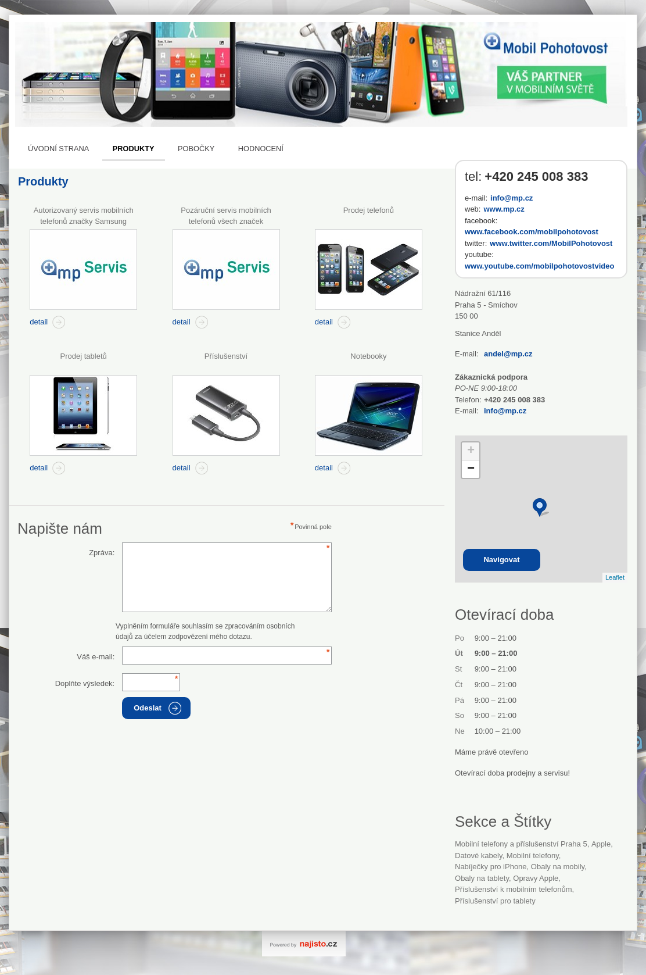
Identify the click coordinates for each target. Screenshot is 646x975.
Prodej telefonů (368, 210)
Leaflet (615, 577)
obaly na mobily (557, 866)
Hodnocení (260, 148)
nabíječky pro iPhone (491, 866)
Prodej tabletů (83, 356)
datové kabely (478, 855)
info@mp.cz (511, 198)
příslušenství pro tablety (495, 901)
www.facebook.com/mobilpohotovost (531, 231)
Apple (601, 844)
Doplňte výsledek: (85, 683)
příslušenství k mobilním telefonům (513, 889)
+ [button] (471, 451)
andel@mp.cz (508, 353)
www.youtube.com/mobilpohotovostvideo (539, 266)
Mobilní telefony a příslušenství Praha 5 (521, 844)
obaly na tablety (482, 878)
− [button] (471, 469)
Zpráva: (101, 552)
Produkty (134, 148)
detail (39, 321)
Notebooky (368, 356)
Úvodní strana (58, 148)
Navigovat (501, 559)
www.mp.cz (503, 209)
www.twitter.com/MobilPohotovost (551, 243)
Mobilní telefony (533, 855)
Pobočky (196, 148)
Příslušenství (225, 356)
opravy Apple (535, 878)
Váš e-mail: (95, 656)
